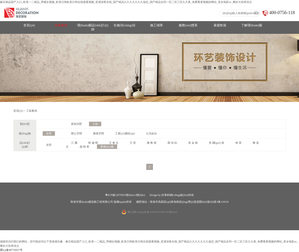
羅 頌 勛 (172, 142)
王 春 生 (114, 142)
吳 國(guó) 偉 (216, 142)
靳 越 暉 (93, 142)
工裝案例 (31, 110)
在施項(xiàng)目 (124, 25)
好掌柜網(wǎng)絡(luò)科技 (177, 195)
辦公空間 (76, 133)
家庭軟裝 (220, 25)
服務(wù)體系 (188, 25)
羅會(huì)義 (107, 146)
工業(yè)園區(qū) (125, 133)
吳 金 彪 (193, 142)
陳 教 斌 (151, 142)
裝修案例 (61, 25)
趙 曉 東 (84, 146)
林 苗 (238, 142)
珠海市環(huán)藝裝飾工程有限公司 (91, 201)
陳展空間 (98, 133)
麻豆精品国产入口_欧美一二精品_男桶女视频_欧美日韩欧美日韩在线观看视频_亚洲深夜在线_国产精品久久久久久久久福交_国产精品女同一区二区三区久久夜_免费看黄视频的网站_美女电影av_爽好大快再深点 (126, 2)
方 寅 (133, 142)
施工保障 (156, 25)
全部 (49, 133)
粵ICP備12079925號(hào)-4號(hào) (125, 195)
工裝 (95, 124)
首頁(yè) (29, 25)
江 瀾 (74, 142)
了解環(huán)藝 (251, 25)
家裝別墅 (76, 124)
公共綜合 (151, 133)
